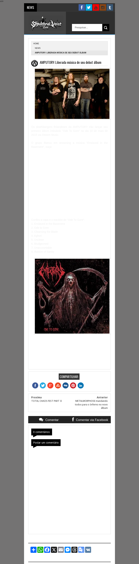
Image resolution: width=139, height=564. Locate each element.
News (38, 48)
